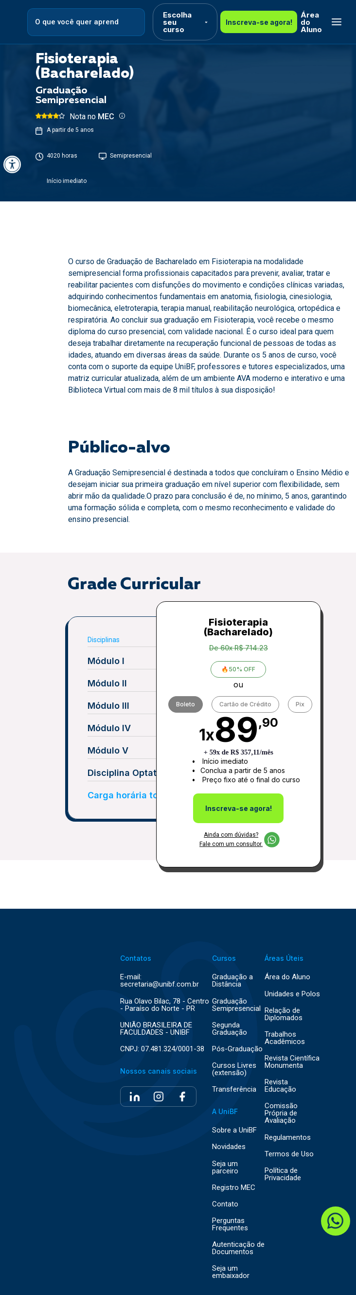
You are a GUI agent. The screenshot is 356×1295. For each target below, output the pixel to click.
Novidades (229, 1147)
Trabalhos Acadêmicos (285, 1038)
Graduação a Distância (232, 980)
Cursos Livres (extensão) (234, 1069)
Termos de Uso (289, 1154)
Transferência (234, 1089)
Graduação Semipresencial (236, 1005)
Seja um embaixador (230, 1272)
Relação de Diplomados (284, 1014)
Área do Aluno (311, 22)
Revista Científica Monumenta (292, 1062)
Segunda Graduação (229, 1029)
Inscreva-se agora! (259, 22)
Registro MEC (233, 1187)
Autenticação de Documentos (238, 1248)
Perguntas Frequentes (230, 1224)
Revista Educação (280, 1086)
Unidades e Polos (292, 994)
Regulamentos (288, 1137)
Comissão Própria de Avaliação (281, 1113)
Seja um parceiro (225, 1167)
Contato (225, 1204)
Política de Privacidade (283, 1174)
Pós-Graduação (237, 1049)
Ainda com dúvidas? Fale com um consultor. (239, 839)
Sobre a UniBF (234, 1130)
